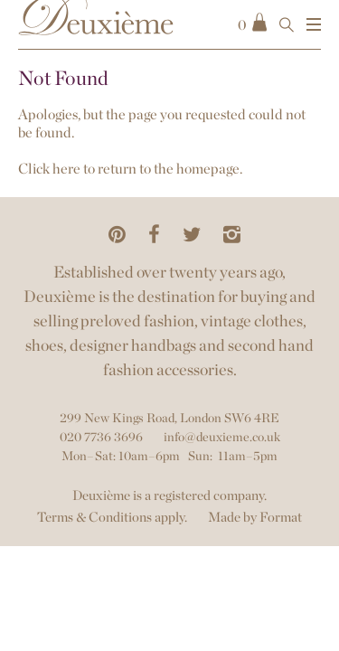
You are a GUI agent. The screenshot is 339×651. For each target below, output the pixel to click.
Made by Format (255, 517)
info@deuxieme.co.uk (222, 436)
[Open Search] (286, 24)
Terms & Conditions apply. (112, 517)
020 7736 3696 (101, 436)
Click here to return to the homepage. (130, 168)
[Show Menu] (313, 24)
